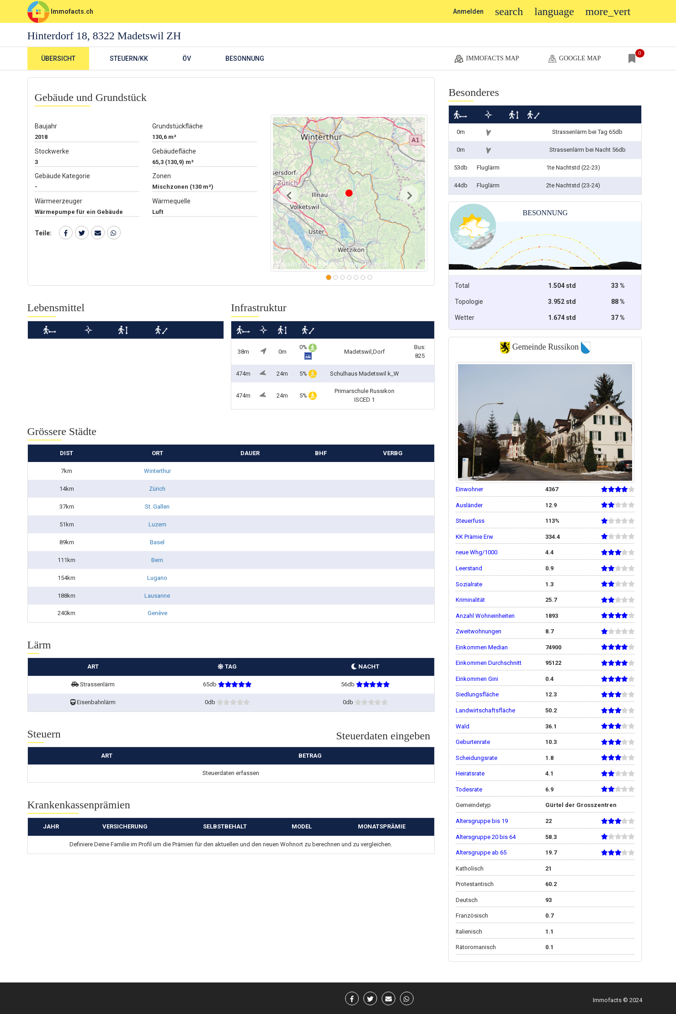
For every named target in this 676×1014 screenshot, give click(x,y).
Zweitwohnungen (478, 631)
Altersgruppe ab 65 (481, 852)
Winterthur (157, 470)
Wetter (464, 317)
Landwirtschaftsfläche (485, 710)
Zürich (157, 488)
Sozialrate (469, 584)
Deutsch (467, 900)
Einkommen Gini (477, 678)
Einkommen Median (482, 647)
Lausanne (157, 595)
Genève (157, 613)
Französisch (472, 915)
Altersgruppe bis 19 (482, 821)
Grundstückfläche (177, 126)
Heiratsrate (470, 773)
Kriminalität (470, 599)
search (509, 11)
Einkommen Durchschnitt (489, 662)
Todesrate (469, 789)
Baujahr (46, 126)
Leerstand (469, 568)
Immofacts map (486, 59)
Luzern (157, 524)
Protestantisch (475, 884)
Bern (157, 560)
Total (462, 285)
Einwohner (469, 489)
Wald (462, 726)
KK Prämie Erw (474, 536)
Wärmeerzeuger (58, 201)
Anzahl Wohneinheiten (485, 615)
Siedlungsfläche (477, 694)
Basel (157, 542)
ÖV (186, 58)
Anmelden (468, 11)
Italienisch (469, 931)
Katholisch (470, 868)
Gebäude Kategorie (62, 176)
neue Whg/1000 (476, 552)
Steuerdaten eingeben (383, 736)
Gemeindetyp (473, 805)
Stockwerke (52, 151)
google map (574, 59)
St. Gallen (157, 506)
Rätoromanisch (476, 947)
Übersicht (58, 58)
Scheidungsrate (476, 757)
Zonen (161, 176)
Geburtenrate (473, 741)
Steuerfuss (470, 520)
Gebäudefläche (174, 151)
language (554, 11)
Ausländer (469, 505)
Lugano (157, 577)
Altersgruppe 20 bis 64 (486, 836)
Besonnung (244, 58)
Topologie (469, 301)
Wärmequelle (171, 201)
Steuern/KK (129, 58)
